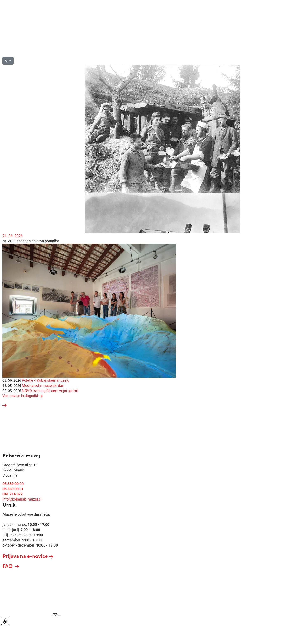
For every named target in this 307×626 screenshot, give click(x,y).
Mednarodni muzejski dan (43, 385)
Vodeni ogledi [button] (59, 52)
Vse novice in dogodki (22, 396)
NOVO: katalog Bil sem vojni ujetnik (50, 390)
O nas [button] (30, 52)
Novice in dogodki (127, 52)
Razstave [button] (92, 52)
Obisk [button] (7, 52)
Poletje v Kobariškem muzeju (45, 380)
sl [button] (6, 60)
